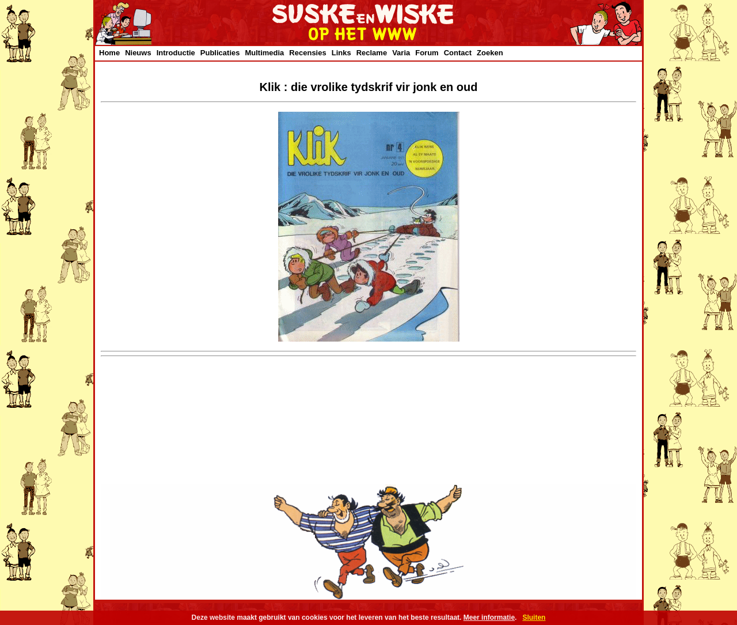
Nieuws (138, 52)
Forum (426, 52)
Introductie (176, 52)
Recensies (307, 52)
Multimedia (264, 52)
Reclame (371, 52)
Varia (401, 52)
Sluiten (533, 617)
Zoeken (490, 52)
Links (341, 52)
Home (109, 52)
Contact (458, 52)
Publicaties (220, 52)
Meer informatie (489, 617)
